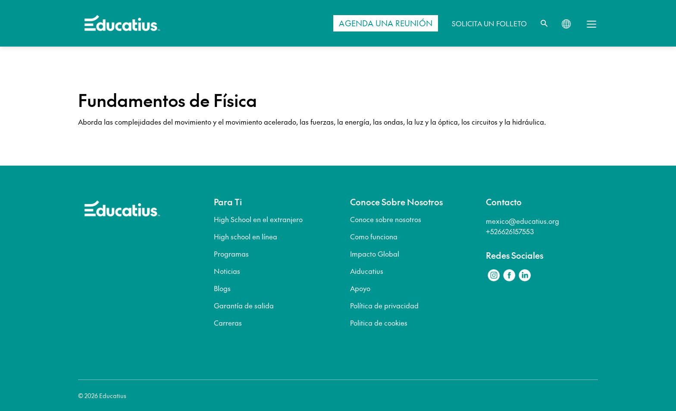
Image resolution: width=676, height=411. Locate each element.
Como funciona (373, 236)
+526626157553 (510, 231)
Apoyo (360, 288)
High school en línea (245, 236)
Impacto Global (374, 253)
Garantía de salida (244, 305)
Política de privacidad (384, 305)
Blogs (222, 288)
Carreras (228, 322)
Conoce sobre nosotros (385, 219)
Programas (231, 253)
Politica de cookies (378, 322)
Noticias (227, 271)
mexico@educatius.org (522, 221)
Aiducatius (366, 271)
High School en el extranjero (258, 219)
